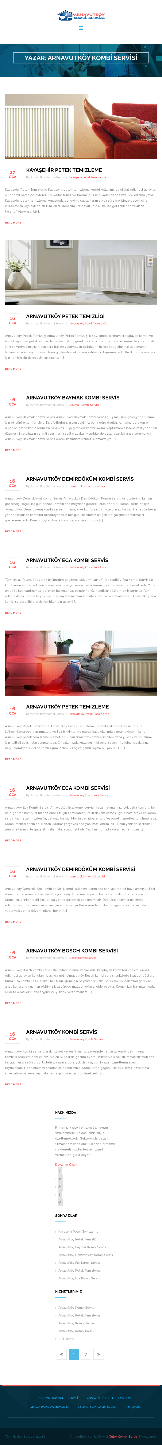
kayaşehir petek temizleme (87, 177)
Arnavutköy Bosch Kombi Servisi (72, 951)
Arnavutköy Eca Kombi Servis (67, 560)
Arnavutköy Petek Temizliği (65, 316)
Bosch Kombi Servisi (82, 957)
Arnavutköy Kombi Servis (61, 1032)
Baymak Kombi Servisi (84, 404)
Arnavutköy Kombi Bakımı (76, 1331)
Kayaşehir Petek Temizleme (64, 170)
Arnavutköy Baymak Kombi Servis (73, 398)
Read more (13, 222)
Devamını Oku (66, 1164)
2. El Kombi (66, 1339)
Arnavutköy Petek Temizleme (67, 707)
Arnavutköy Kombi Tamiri (76, 1323)
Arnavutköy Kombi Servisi (86, 1039)
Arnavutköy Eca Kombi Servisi (88, 567)
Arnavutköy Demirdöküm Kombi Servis (80, 479)
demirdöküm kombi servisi (87, 486)
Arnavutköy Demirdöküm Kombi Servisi (80, 869)
